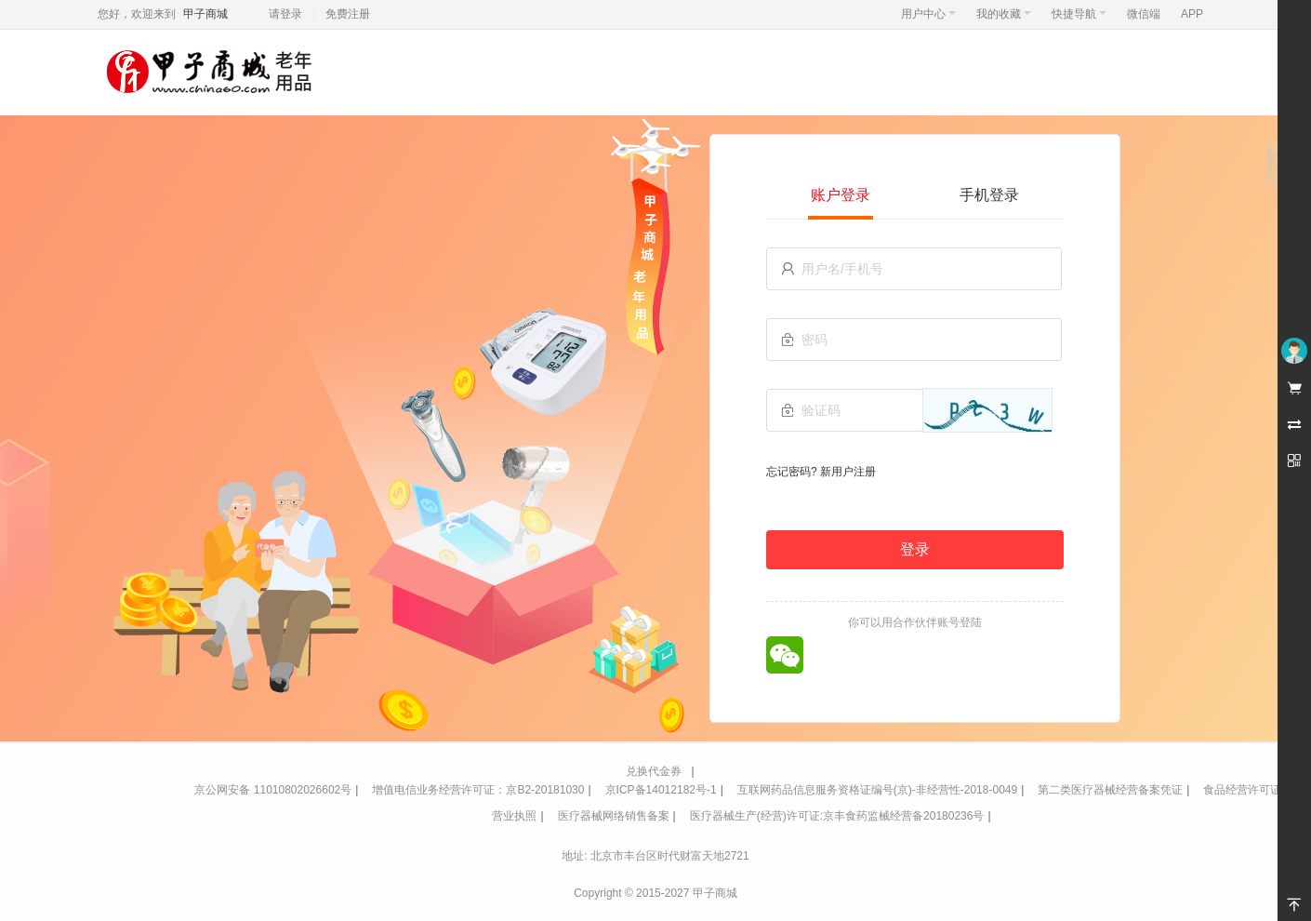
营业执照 (514, 815)
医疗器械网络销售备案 (613, 815)
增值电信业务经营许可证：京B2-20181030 (478, 789)
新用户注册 (848, 471)
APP (1192, 13)
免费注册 (347, 13)
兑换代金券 (654, 771)
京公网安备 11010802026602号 (272, 789)
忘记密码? (791, 471)
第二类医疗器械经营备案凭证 (1110, 789)
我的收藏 (1003, 13)
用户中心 (928, 13)
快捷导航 (1079, 13)
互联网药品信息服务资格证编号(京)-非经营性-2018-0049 (877, 789)
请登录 (285, 13)
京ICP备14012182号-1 (661, 789)
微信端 (1143, 13)
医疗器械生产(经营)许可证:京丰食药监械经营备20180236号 (837, 815)
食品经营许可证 (1242, 789)
